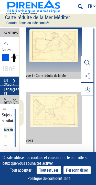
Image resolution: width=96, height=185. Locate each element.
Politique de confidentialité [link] (48, 178)
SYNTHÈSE (11, 32)
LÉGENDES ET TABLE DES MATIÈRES (11, 91)
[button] (87, 62)
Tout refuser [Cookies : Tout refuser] (48, 170)
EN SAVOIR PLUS (11, 81)
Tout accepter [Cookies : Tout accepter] (20, 170)
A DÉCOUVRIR (11, 99)
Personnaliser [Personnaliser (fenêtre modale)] (77, 170)
